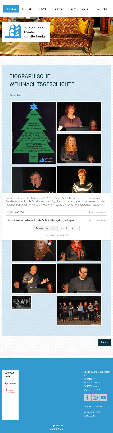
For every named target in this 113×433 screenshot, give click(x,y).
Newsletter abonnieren (96, 406)
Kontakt (101, 8)
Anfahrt (43, 8)
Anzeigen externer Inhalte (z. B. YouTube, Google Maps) (44, 220)
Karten (27, 8)
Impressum (56, 425)
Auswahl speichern (45, 228)
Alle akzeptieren (68, 228)
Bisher (59, 8)
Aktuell (11, 8)
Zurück (104, 342)
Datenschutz (57, 428)
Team (72, 8)
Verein (86, 8)
